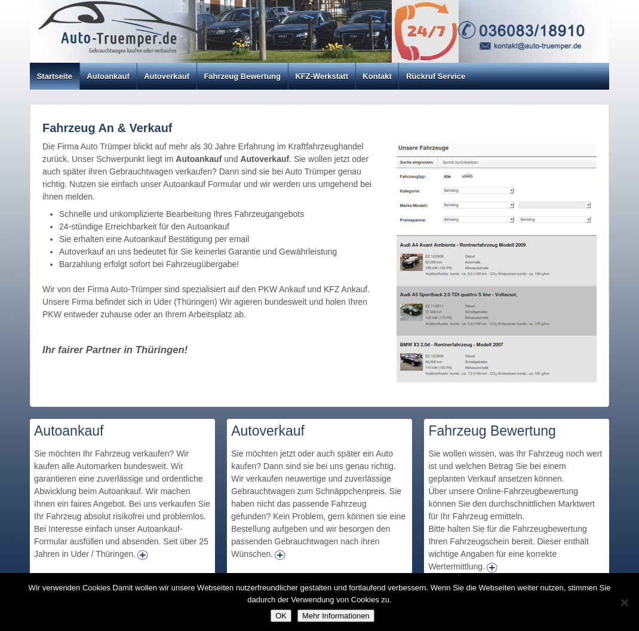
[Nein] (624, 602)
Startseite (54, 76)
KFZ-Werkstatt (321, 76)
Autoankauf (108, 76)
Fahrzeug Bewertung (242, 76)
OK (281, 615)
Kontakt (376, 76)
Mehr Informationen (336, 615)
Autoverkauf (166, 76)
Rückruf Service (435, 76)
